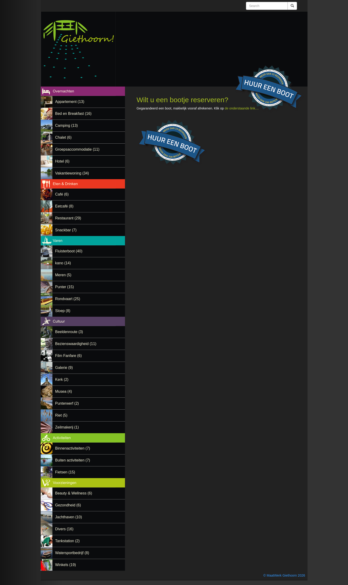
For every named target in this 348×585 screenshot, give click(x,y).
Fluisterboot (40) (69, 251)
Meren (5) (63, 275)
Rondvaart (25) (67, 299)
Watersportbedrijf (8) (72, 553)
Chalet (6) (63, 137)
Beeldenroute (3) (69, 332)
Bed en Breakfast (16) (73, 114)
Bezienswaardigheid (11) (75, 344)
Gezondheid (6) (68, 505)
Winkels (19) (65, 565)
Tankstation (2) (67, 541)
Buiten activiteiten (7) (72, 460)
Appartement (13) (69, 102)
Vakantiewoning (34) (72, 173)
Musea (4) (63, 391)
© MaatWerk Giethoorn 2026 (284, 575)
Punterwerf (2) (67, 403)
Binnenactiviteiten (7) (72, 448)
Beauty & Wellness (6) (73, 493)
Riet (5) (61, 415)
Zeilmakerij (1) (67, 427)
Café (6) (62, 194)
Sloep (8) (62, 311)
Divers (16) (64, 529)
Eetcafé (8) (64, 206)
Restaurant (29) (68, 218)
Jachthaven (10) (68, 517)
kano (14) (63, 263)
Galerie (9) (64, 368)
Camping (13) (66, 125)
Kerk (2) (62, 380)
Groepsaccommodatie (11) (77, 149)
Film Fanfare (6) (68, 356)
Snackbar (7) (66, 230)
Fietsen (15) (65, 472)
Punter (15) (64, 287)
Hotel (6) (62, 161)
